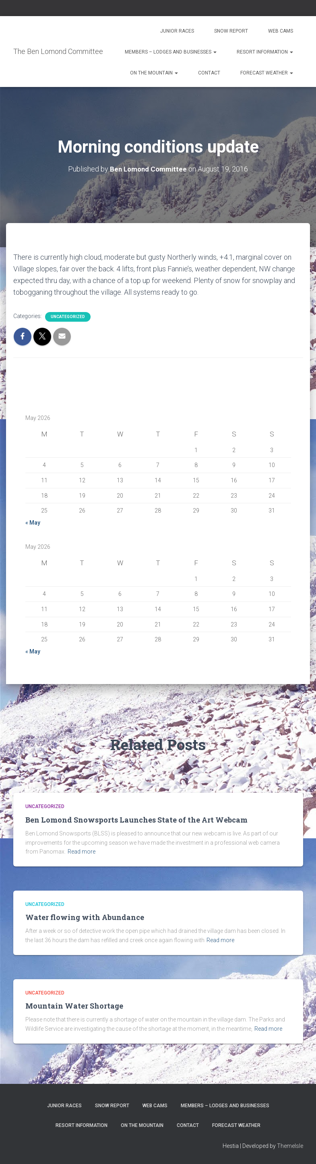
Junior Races (177, 31)
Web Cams (280, 31)
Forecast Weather (266, 73)
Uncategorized (68, 316)
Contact (209, 73)
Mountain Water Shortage (74, 1006)
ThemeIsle (290, 1146)
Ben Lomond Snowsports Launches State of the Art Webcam (136, 820)
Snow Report (231, 31)
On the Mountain (154, 73)
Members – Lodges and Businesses (171, 52)
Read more (81, 851)
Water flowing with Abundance (84, 917)
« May (32, 522)
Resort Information (265, 52)
